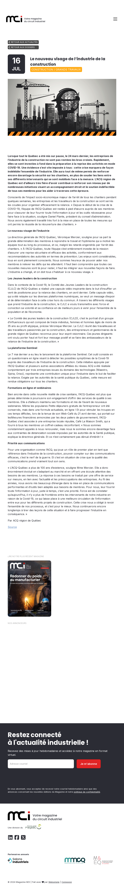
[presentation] (32, 778)
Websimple (53, 882)
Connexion (67, 882)
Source (12, 527)
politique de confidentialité (87, 792)
